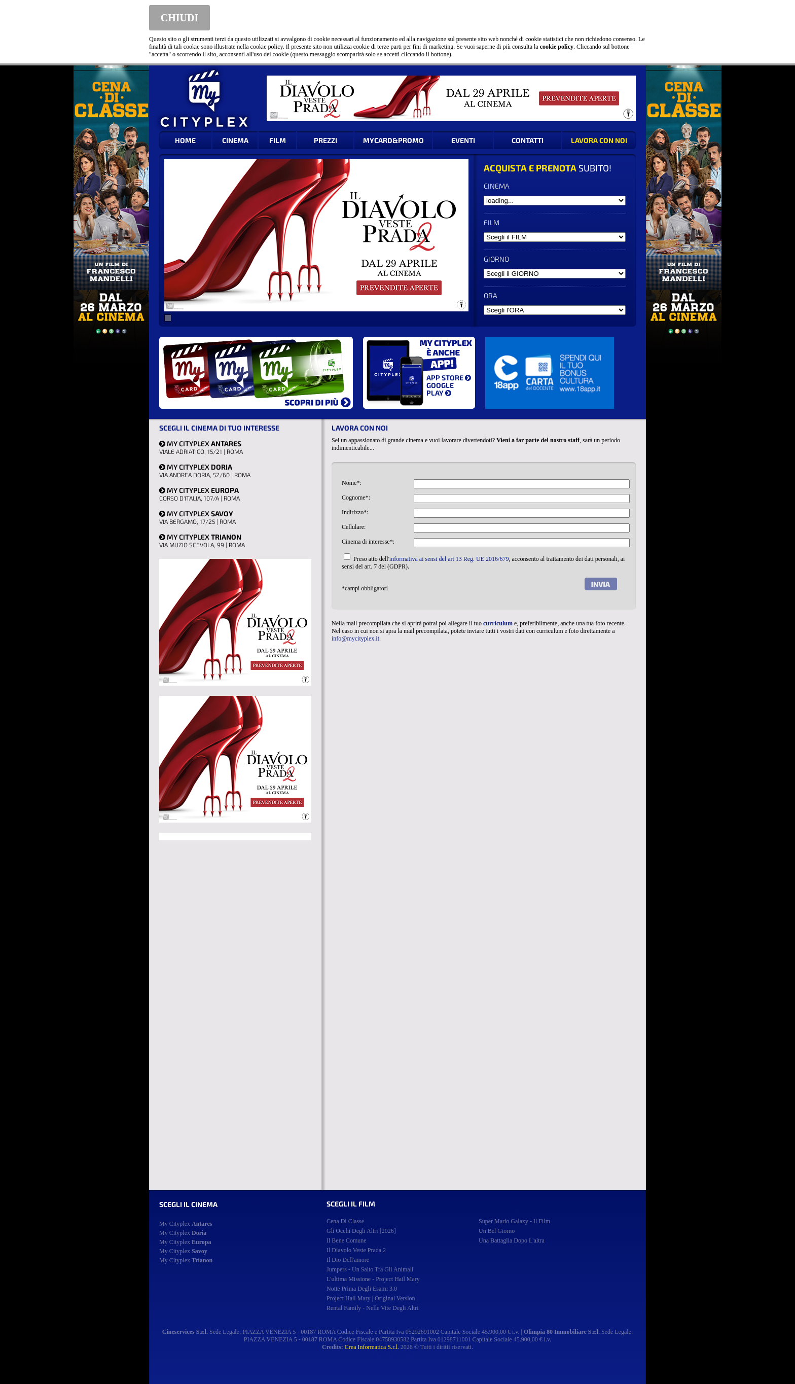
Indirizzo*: (355, 512)
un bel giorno (497, 1230)
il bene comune (347, 1240)
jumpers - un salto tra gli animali (370, 1269)
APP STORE (448, 377)
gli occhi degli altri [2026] (361, 1230)
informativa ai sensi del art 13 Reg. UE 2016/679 (449, 558)
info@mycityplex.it (355, 638)
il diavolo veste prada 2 (356, 1250)
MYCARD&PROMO (393, 140)
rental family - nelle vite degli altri (373, 1307)
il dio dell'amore (348, 1259)
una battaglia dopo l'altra (512, 1240)
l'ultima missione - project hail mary (373, 1279)
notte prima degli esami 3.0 (362, 1288)
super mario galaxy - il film (514, 1221)
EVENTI (463, 140)
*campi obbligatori (365, 588)
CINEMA (235, 140)
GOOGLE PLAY (440, 389)
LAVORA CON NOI (599, 140)
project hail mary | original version (371, 1298)
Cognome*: (356, 497)
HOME (185, 140)
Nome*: (352, 482)
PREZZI (325, 140)
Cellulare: (354, 526)
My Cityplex (185, 1223)
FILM (277, 140)
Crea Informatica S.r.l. (372, 1347)
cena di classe (345, 1221)
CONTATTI (528, 140)
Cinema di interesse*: (368, 541)
